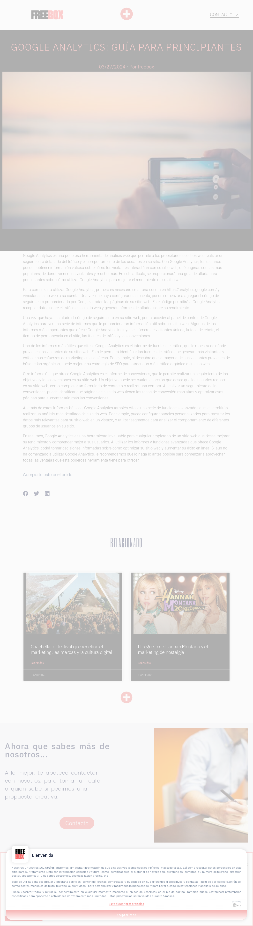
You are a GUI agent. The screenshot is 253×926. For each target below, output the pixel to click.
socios (50, 867)
